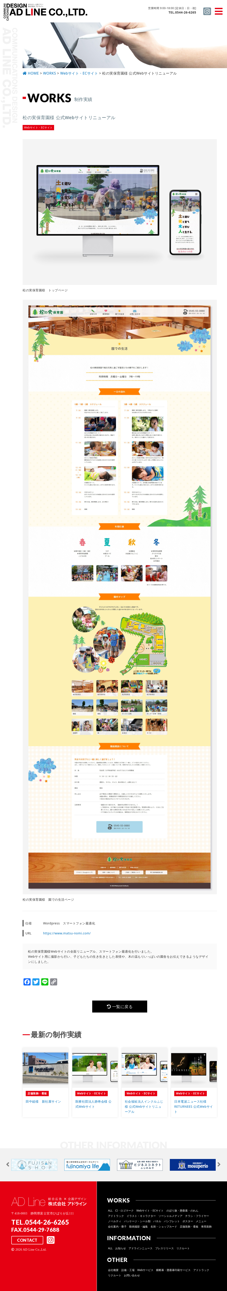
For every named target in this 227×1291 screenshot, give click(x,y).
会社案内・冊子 (117, 1226)
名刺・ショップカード (164, 1226)
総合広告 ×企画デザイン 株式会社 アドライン (46, 13)
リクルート (183, 1248)
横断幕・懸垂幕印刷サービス (173, 1270)
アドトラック (116, 1216)
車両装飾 (206, 1226)
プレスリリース (164, 1248)
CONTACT (27, 1240)
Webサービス (145, 1270)
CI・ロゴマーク (124, 1210)
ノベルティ (114, 1221)
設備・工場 (128, 1270)
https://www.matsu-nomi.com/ (67, 933)
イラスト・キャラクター (141, 1216)
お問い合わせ (132, 1275)
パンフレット (172, 1221)
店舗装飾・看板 (189, 1226)
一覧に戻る (120, 1006)
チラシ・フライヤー (197, 1216)
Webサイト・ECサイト (150, 1210)
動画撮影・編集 (138, 1226)
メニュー (201, 1221)
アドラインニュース (141, 1248)
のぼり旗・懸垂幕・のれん (182, 1210)
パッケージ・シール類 (137, 1221)
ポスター (187, 1221)
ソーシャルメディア (170, 1216)
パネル (157, 1221)
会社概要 (113, 1270)
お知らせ (120, 1248)
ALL (110, 1210)
